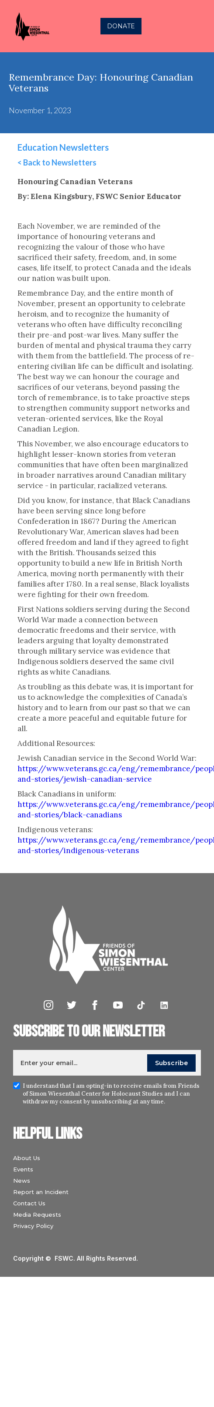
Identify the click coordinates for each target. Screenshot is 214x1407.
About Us (26, 1157)
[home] (30, 26)
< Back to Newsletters (57, 162)
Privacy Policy (33, 1225)
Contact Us (29, 1203)
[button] (198, 26)
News (21, 1180)
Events (23, 1169)
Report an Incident (41, 1191)
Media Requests (37, 1214)
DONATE (121, 26)
